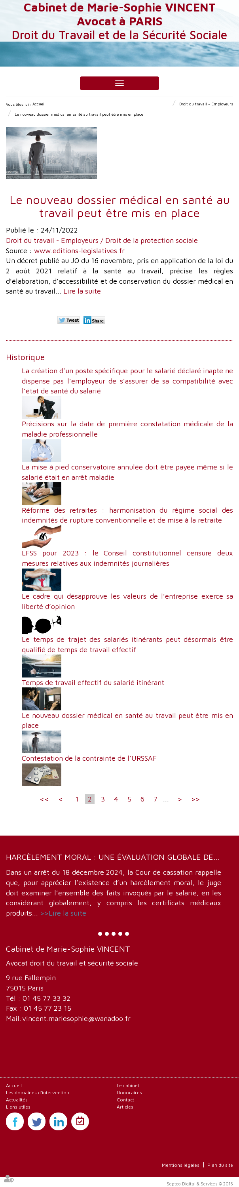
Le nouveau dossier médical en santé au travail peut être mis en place (79, 114)
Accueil (39, 103)
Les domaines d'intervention (37, 1092)
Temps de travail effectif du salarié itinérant (93, 682)
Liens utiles (18, 1107)
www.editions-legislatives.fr (79, 250)
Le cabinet (128, 1085)
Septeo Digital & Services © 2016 (200, 1183)
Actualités (17, 1100)
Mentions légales (180, 1165)
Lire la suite (82, 291)
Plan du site (220, 1165)
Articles (125, 1107)
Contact (125, 1100)
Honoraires (129, 1092)
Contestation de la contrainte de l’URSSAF (89, 758)
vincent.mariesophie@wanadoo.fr (76, 1018)
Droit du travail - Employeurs (206, 103)
